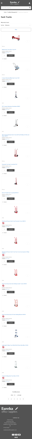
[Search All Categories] (16, 7)
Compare (4, 59)
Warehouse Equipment (23, 12)
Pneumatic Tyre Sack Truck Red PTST (9, 164)
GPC (3, 103)
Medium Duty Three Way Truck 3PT (9, 49)
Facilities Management (12, 12)
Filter (16, 29)
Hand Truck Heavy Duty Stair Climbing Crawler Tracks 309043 (14, 283)
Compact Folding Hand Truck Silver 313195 (10, 376)
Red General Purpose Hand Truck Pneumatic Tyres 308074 (14, 221)
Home (5, 12)
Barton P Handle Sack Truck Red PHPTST (10, 192)
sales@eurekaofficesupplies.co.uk (9, 429)
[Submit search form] (29, 7)
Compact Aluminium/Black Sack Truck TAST (11, 78)
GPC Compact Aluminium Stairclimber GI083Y (11, 106)
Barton (3, 46)
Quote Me (11, 55)
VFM (3, 217)
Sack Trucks (7, 52)
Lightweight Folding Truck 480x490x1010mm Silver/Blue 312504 (15, 345)
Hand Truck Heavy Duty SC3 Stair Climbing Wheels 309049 (14, 314)
